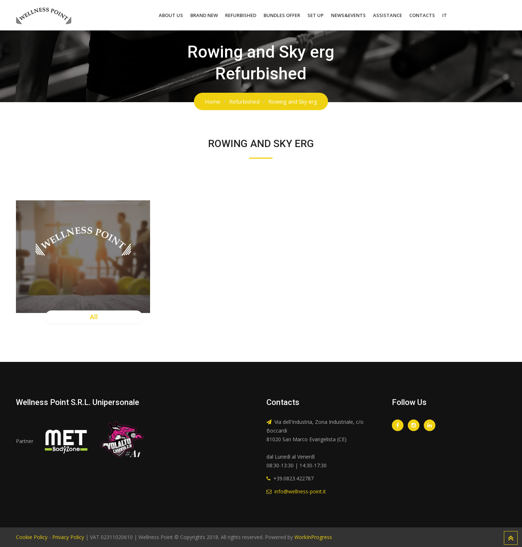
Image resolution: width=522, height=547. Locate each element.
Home (212, 101)
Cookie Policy (31, 537)
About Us (171, 15)
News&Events (348, 15)
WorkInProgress (312, 537)
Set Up (315, 15)
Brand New (204, 15)
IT (444, 15)
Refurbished (240, 15)
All (94, 317)
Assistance (387, 15)
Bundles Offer (282, 15)
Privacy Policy (68, 537)
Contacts (422, 15)
